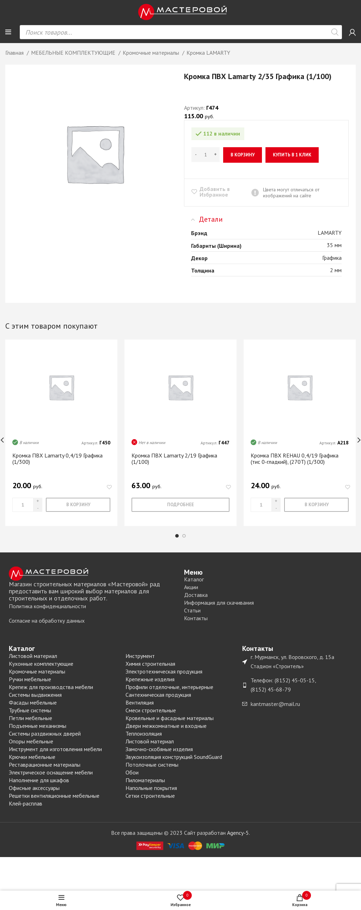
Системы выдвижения (35, 695)
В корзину (243, 155)
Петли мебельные (30, 718)
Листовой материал (33, 656)
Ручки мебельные (30, 679)
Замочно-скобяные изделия (159, 749)
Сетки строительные (150, 795)
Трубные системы (30, 710)
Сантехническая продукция (158, 695)
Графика (332, 257)
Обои (132, 772)
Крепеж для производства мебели (51, 687)
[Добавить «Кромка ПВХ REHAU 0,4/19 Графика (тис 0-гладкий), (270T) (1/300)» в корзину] (316, 505)
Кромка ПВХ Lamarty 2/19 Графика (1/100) (174, 458)
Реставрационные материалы (44, 764)
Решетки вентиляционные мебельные (54, 795)
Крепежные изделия (150, 679)
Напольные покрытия (151, 788)
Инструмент (140, 656)
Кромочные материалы (151, 52)
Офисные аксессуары (34, 788)
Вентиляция (140, 702)
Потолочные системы (152, 764)
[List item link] (93, 606)
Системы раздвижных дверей (45, 733)
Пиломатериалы (145, 780)
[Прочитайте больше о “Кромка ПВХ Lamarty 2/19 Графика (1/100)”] (180, 505)
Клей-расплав (25, 803)
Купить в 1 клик (292, 155)
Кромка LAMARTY (208, 52)
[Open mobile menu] (8, 32)
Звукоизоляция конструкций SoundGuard (174, 757)
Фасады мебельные (33, 702)
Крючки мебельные (32, 757)
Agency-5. (238, 832)
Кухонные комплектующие (41, 663)
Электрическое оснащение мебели (51, 772)
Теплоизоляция (144, 733)
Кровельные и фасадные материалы (170, 718)
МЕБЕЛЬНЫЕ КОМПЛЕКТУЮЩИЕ (74, 52)
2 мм (336, 270)
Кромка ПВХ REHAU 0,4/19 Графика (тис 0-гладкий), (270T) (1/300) (294, 458)
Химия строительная (150, 663)
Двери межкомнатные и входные (166, 726)
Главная (15, 52)
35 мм (334, 245)
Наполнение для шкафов (39, 780)
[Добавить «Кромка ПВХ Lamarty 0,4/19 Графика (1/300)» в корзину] (78, 505)
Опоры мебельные (31, 741)
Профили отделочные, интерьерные (169, 687)
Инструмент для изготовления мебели (55, 749)
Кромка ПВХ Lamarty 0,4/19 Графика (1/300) (57, 458)
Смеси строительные (151, 710)
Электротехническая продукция (164, 671)
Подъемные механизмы (37, 726)
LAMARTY (330, 232)
